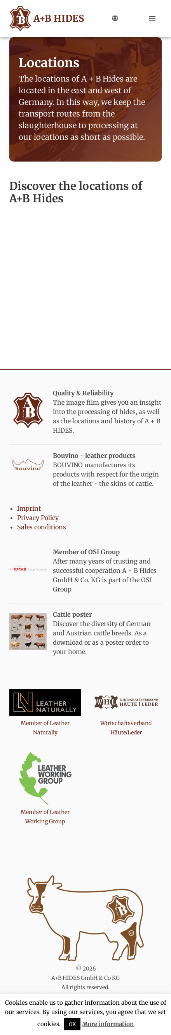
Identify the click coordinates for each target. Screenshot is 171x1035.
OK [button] (72, 1024)
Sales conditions (41, 527)
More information (108, 1024)
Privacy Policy (38, 518)
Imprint (29, 508)
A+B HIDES (45, 18)
